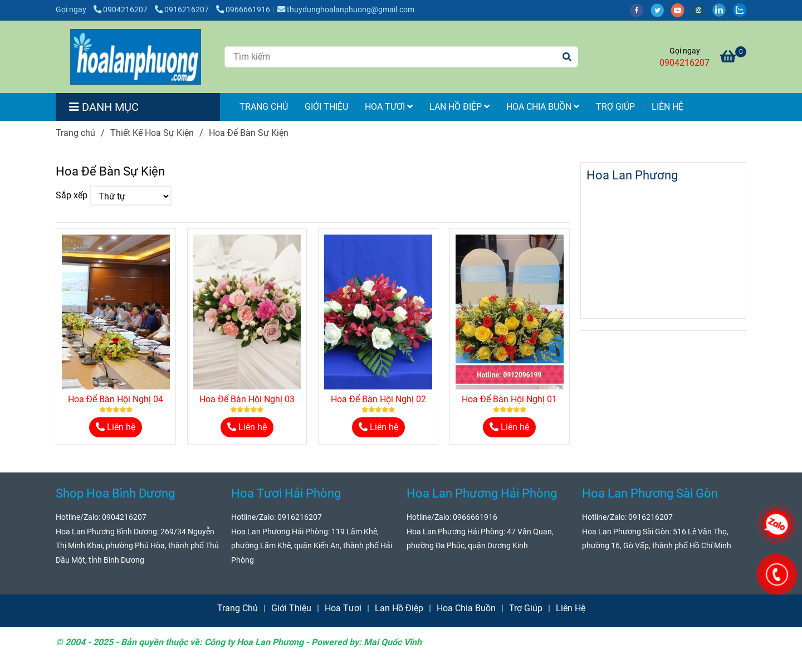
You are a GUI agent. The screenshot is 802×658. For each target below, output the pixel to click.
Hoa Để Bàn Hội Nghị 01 (509, 399)
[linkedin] (722, 9)
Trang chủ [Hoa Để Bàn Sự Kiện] (75, 133)
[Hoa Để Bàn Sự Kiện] (135, 57)
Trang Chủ (263, 106)
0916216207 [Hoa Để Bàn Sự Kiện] (183, 9)
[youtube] (681, 9)
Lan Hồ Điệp (459, 106)
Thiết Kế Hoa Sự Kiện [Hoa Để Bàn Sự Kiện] (152, 133)
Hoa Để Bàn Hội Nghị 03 (247, 399)
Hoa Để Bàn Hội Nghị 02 (378, 399)
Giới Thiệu (326, 106)
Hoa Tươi (389, 106)
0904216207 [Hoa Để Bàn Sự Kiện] (121, 9)
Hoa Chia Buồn (542, 106)
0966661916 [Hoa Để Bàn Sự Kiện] (243, 9)
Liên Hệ (667, 106)
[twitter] (661, 9)
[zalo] (742, 9)
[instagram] (702, 9)
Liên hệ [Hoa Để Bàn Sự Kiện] (115, 427)
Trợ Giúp (615, 106)
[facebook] (640, 9)
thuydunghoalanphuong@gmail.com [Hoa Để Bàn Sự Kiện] (345, 9)
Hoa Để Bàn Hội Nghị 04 (115, 399)
